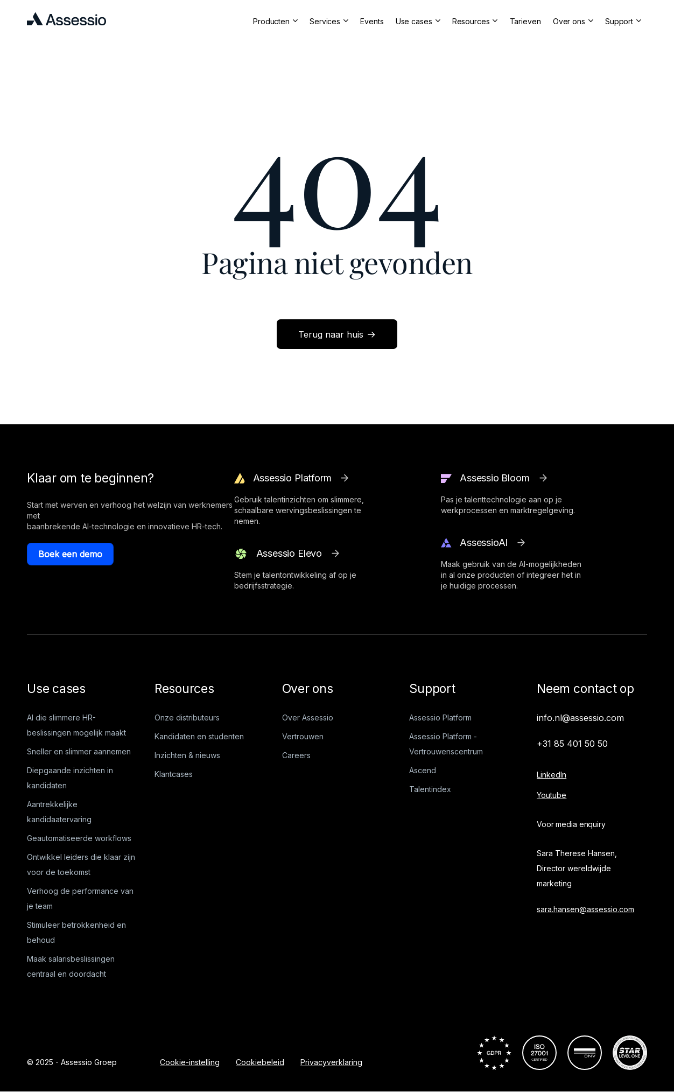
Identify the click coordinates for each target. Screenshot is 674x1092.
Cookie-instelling (190, 1062)
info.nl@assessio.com (580, 717)
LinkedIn (551, 774)
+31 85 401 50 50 (572, 743)
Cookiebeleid (260, 1062)
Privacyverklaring (331, 1062)
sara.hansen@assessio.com (585, 909)
